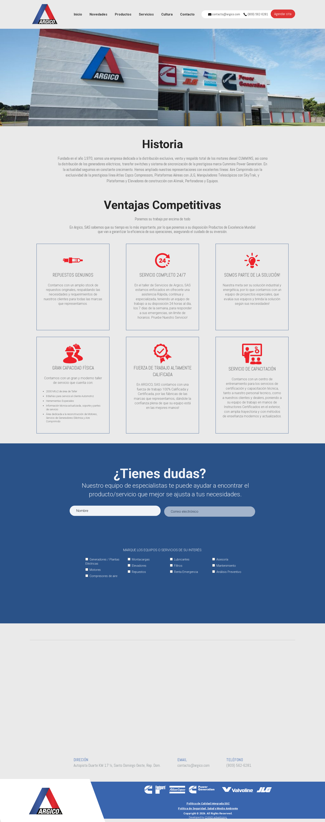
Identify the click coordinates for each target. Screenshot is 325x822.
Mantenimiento (224, 566)
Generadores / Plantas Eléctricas (102, 561)
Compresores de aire (101, 576)
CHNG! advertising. (216, 817)
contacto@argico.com (224, 14)
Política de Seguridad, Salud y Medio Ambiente (208, 808)
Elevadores (137, 566)
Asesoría (220, 559)
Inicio (78, 14)
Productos (123, 14)
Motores (93, 570)
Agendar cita (282, 14)
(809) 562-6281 (256, 14)
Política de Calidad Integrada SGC (208, 803)
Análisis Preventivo (226, 572)
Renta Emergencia (184, 572)
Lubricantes (179, 559)
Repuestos (137, 572)
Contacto (187, 14)
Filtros (176, 566)
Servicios (146, 14)
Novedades (98, 14)
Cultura (167, 14)
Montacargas (139, 559)
